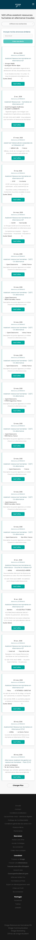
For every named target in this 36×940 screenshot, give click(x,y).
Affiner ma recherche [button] (18, 24)
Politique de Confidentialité (18, 820)
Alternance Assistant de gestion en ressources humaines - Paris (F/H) (18, 761)
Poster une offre (18, 840)
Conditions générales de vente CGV (18, 824)
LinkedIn (18, 908)
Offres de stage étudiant (18, 933)
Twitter (18, 904)
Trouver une (18, 863)
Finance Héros (18, 827)
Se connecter (18, 847)
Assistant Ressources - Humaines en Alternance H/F (18, 103)
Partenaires (18, 831)
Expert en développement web (18, 884)
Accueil (18, 806)
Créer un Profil (18, 888)
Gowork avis (18, 870)
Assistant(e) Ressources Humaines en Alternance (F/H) (18, 728)
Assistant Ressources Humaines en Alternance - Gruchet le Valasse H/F (18, 566)
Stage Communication (18, 928)
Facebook (18, 900)
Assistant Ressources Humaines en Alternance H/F (18, 59)
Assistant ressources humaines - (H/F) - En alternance (18, 260)
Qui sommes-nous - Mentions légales (18, 816)
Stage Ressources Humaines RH (18, 925)
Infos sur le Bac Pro (18, 877)
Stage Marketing (18, 931)
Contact (18, 809)
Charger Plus (18, 785)
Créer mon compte (18, 850)
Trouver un (18, 859)
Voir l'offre (18, 84)
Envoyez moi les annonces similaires (16, 32)
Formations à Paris (18, 881)
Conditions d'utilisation (18, 813)
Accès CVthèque (18, 843)
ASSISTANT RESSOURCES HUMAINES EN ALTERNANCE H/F (18, 144)
